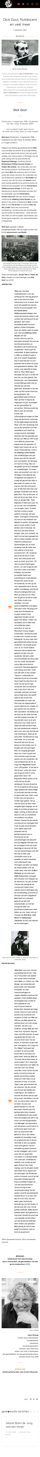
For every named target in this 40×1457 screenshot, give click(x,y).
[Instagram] (28, 4)
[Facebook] (19, 4)
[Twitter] (23, 4)
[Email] (37, 1399)
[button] (8, 1412)
